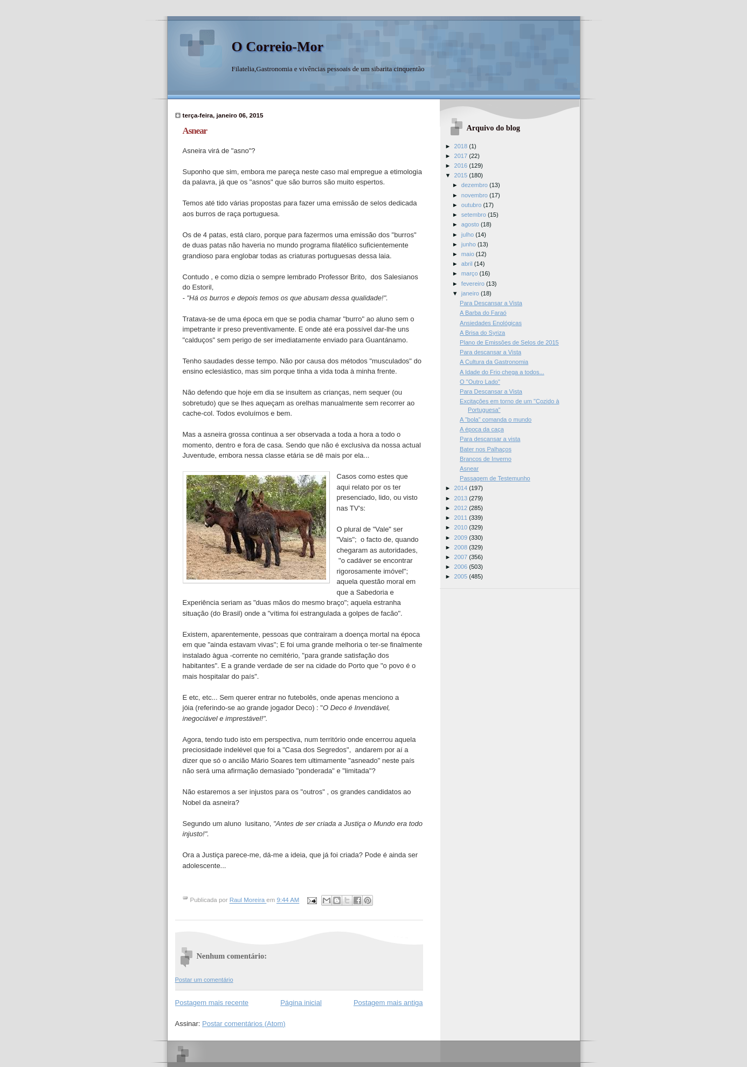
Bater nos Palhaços (485, 449)
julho (468, 234)
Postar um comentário (204, 979)
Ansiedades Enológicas (491, 323)
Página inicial (301, 1003)
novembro (475, 195)
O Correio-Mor (278, 46)
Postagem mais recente (212, 1003)
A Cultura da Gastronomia (494, 362)
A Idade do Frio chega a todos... (502, 372)
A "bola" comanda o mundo (495, 419)
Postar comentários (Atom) (244, 1024)
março (470, 273)
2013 (461, 498)
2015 (461, 175)
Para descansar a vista (490, 439)
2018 (461, 146)
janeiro (471, 293)
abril (467, 263)
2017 (461, 156)
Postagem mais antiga (388, 1003)
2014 (461, 488)
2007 (461, 557)
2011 (461, 517)
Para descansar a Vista (490, 352)
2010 (461, 527)
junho (469, 244)
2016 (461, 165)
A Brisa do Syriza (482, 332)
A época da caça (482, 429)
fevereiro (473, 283)
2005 (461, 576)
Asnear (469, 468)
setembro (474, 214)
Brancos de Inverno (485, 459)
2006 (461, 566)
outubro (472, 205)
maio (468, 254)
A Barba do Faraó (483, 312)
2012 (461, 508)
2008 (461, 547)
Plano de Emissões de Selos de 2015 (509, 342)
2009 (461, 537)
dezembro (475, 185)
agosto (471, 224)
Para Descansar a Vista (491, 303)
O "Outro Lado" (480, 381)
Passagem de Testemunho (495, 478)
